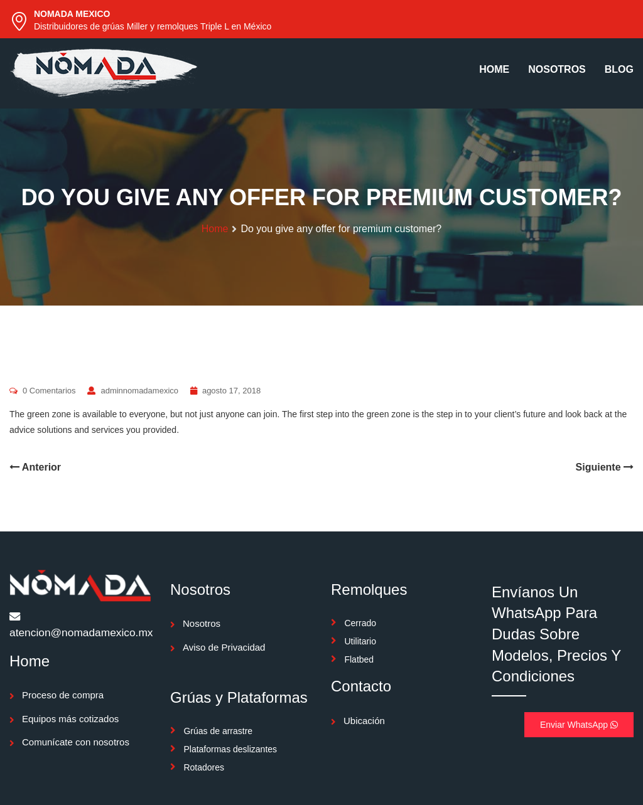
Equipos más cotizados (70, 718)
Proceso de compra (63, 695)
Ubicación (364, 720)
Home (215, 228)
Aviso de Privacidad (224, 647)
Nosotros (201, 623)
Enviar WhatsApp (579, 725)
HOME (494, 69)
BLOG (619, 69)
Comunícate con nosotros (75, 742)
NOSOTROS (557, 69)
